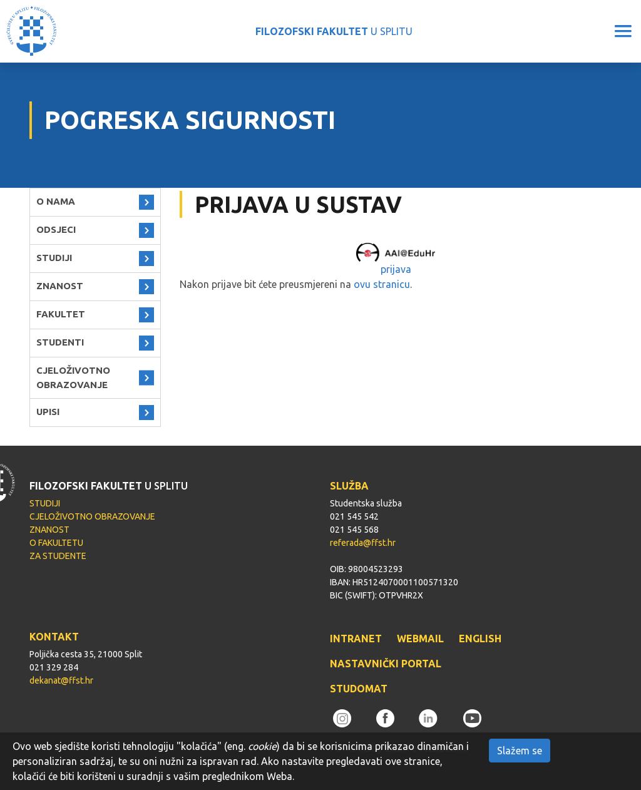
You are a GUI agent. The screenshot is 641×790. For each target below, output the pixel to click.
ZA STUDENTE (57, 556)
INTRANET (356, 638)
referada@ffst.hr (363, 543)
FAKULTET (60, 314)
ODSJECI (56, 229)
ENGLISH (480, 638)
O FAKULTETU (56, 543)
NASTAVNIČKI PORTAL (385, 663)
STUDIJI (54, 257)
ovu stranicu (382, 284)
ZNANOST (59, 285)
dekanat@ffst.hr (61, 680)
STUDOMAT (358, 688)
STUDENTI (60, 342)
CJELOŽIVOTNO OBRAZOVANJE (73, 377)
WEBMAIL (420, 638)
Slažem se (519, 750)
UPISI (47, 411)
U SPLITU (334, 31)
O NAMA (55, 201)
